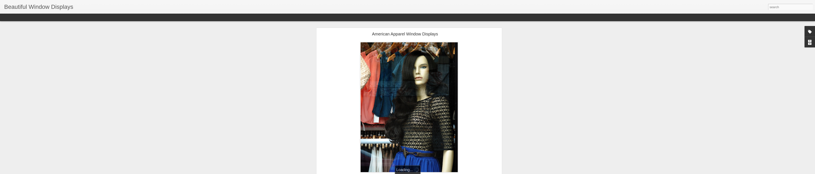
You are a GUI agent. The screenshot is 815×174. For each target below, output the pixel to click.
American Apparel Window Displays (405, 34)
